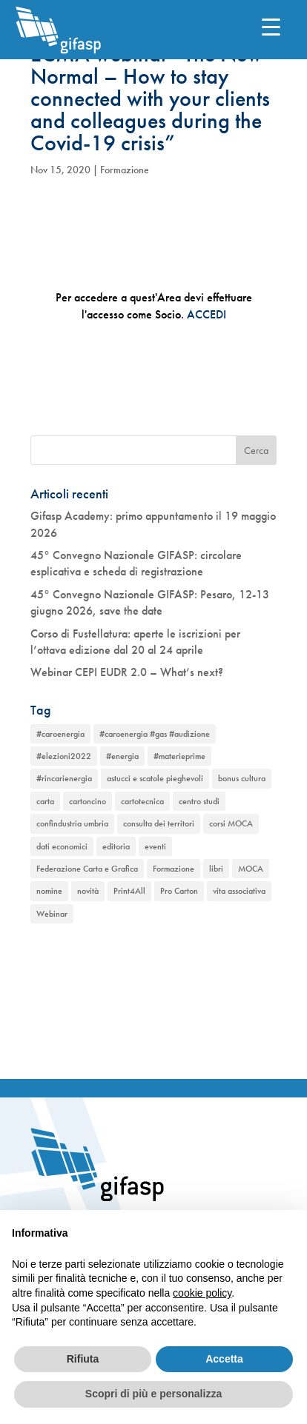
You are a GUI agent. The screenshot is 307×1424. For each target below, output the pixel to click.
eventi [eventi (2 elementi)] (155, 846)
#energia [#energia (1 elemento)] (122, 756)
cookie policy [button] (202, 1293)
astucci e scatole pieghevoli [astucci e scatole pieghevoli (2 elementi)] (155, 778)
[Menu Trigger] (271, 26)
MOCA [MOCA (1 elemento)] (250, 869)
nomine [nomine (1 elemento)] (49, 891)
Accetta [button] (224, 1359)
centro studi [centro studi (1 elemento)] (199, 801)
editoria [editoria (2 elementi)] (116, 846)
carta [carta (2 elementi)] (45, 801)
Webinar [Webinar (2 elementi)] (51, 914)
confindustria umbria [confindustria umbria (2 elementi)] (72, 823)
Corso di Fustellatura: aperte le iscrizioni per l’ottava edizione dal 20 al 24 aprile (135, 642)
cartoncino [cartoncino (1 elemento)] (87, 801)
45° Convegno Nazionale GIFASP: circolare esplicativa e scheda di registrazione (136, 563)
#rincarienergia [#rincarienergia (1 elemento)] (64, 778)
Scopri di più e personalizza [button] (153, 1394)
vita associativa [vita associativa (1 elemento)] (239, 891)
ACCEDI (206, 314)
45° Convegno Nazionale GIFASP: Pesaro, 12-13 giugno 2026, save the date (149, 602)
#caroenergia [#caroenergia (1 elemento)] (60, 734)
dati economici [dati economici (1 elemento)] (62, 846)
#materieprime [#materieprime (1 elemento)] (179, 756)
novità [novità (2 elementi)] (88, 891)
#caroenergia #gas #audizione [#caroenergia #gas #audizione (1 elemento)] (154, 734)
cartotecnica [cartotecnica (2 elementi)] (142, 801)
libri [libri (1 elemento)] (216, 869)
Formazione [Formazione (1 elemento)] (173, 869)
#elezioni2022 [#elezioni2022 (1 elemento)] (63, 756)
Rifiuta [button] (83, 1359)
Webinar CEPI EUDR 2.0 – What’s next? (126, 672)
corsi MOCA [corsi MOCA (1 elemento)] (231, 823)
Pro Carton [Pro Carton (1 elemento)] (179, 891)
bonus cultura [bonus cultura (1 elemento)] (241, 778)
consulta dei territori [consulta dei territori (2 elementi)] (158, 823)
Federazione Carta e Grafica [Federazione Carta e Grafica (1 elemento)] (87, 869)
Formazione (124, 169)
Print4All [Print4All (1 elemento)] (129, 891)
